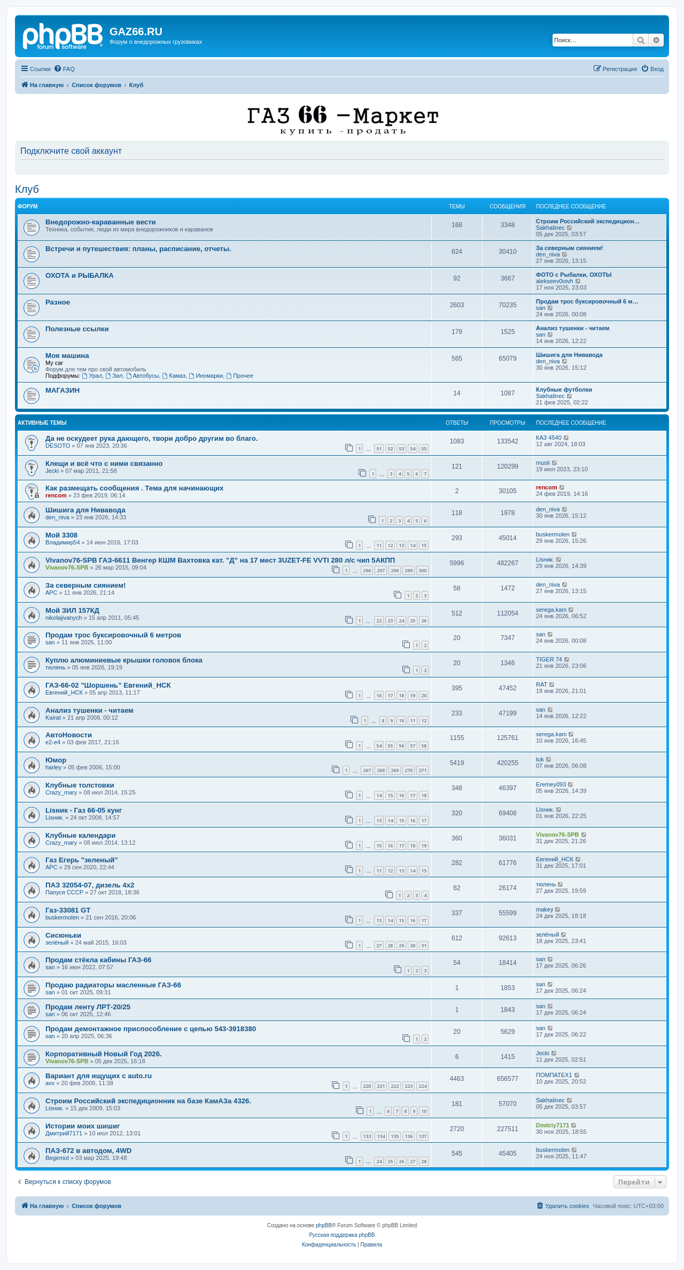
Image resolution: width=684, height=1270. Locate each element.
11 (379, 545)
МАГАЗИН (62, 390)
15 (423, 545)
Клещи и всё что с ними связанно (103, 463)
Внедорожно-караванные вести (100, 222)
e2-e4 (52, 742)
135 (395, 1136)
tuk (540, 759)
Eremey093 (551, 784)
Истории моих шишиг (82, 1126)
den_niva (548, 254)
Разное (57, 302)
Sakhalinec (550, 227)
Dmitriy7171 (552, 1125)
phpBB (324, 1225)
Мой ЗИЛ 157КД (72, 610)
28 (390, 945)
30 (412, 945)
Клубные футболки (564, 389)
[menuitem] (64, 69)
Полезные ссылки (77, 329)
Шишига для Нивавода (569, 355)
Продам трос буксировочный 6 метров (113, 635)
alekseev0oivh (554, 281)
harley (53, 767)
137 (422, 1136)
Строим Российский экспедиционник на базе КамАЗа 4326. (148, 1101)
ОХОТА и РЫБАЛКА (79, 275)
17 (390, 695)
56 (401, 745)
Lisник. (545, 559)
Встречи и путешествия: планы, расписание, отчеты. (138, 249)
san (541, 308)
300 (422, 570)
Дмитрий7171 (63, 1133)
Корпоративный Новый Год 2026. (103, 1054)
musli (543, 462)
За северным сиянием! (569, 248)
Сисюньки (63, 935)
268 (381, 770)
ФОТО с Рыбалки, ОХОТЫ (573, 274)
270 (409, 770)
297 (381, 570)
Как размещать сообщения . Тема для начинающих (134, 488)
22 (379, 620)
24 (401, 620)
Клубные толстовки (79, 785)
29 (401, 945)
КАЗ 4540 (549, 437)
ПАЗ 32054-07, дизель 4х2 (89, 885)
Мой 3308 (61, 535)
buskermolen (553, 534)
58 (423, 745)
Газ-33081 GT (67, 910)
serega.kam (551, 609)
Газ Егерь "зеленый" (81, 860)
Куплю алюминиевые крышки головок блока (124, 660)
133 (367, 1136)
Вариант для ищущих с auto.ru (98, 1076)
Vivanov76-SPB (67, 567)
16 (379, 695)
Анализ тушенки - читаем (573, 328)
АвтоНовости (68, 735)
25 (412, 620)
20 (423, 695)
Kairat (53, 717)
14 (412, 545)
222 (395, 1085)
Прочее (239, 375)
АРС (51, 592)
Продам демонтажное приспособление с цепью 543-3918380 (150, 1029)
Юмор (55, 760)
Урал (92, 375)
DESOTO (57, 445)
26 (423, 620)
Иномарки (206, 375)
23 (390, 620)
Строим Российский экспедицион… (588, 221)
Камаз (173, 375)
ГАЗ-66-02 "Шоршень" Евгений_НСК (107, 685)
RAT (541, 684)
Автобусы (142, 375)
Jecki (52, 471)
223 (409, 1085)
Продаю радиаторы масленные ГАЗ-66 (113, 985)
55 (423, 448)
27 (379, 945)
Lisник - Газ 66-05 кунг (83, 810)
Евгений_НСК (64, 692)
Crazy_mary (61, 792)
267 (367, 770)
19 (412, 695)
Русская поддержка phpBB (342, 1235)
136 (409, 1136)
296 (367, 570)
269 (395, 770)
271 (422, 770)
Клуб (27, 189)
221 (381, 1085)
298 (395, 570)
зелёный (56, 942)
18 (401, 695)
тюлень (55, 667)
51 (379, 448)
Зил (113, 375)
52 (390, 448)
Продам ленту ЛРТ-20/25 (87, 1007)
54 (412, 448)
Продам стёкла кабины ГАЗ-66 (98, 960)
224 (422, 1085)
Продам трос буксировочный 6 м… (587, 301)
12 (390, 545)
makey (544, 909)
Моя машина (67, 356)
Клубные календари (80, 835)
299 (409, 570)
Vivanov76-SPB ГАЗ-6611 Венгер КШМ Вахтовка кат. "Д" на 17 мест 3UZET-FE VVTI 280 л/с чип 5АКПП (220, 560)
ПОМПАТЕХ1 (554, 1075)
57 (412, 745)
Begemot (57, 1158)
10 (401, 720)
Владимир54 (62, 542)
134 (381, 1136)
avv (50, 1083)
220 (367, 1085)
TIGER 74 (549, 659)
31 (423, 945)
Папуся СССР (64, 892)
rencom (56, 495)
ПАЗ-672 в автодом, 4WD (88, 1151)
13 (401, 545)
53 (401, 448)
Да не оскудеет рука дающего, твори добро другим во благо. (151, 438)
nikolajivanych (63, 617)
